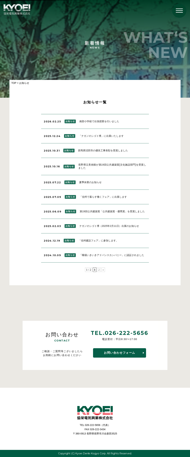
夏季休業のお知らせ (90, 183)
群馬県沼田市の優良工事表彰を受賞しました (103, 151)
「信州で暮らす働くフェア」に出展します (103, 197)
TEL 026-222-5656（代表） (95, 425)
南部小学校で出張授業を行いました (99, 122)
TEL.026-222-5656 (119, 333)
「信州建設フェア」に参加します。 (98, 241)
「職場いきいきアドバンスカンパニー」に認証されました (111, 256)
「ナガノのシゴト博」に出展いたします (101, 136)
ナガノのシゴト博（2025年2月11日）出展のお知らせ (109, 226)
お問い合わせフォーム (119, 353)
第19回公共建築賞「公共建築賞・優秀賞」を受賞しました (112, 212)
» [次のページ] (103, 270)
